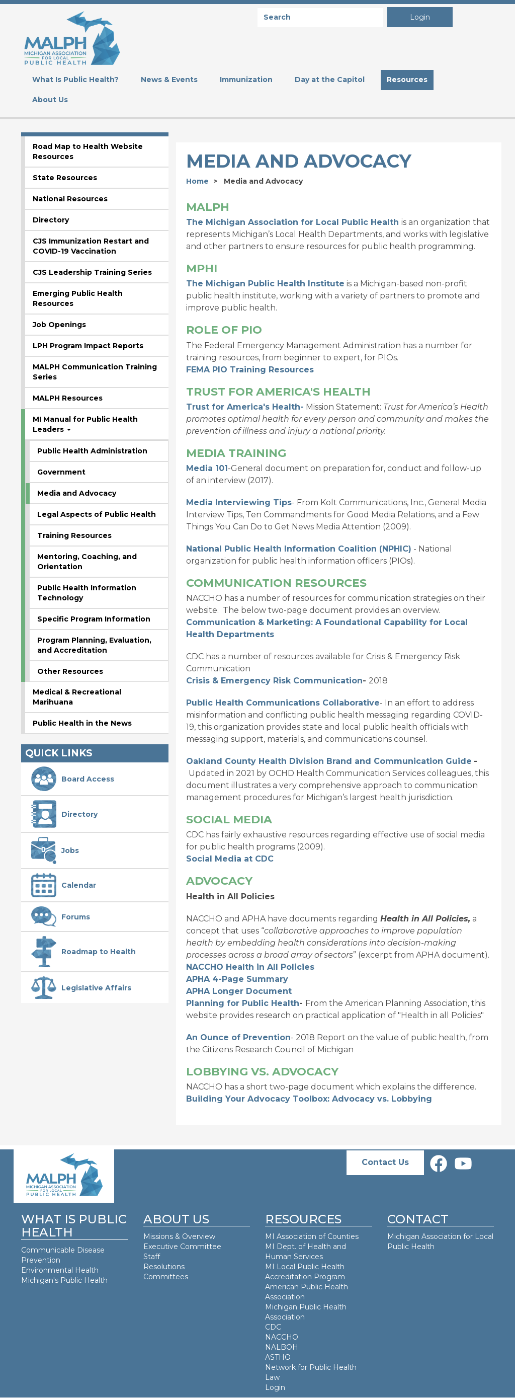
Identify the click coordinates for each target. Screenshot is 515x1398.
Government (61, 472)
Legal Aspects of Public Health (96, 514)
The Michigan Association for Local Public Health (292, 222)
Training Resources (74, 535)
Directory (51, 219)
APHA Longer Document (239, 991)
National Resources (70, 198)
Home (197, 181)
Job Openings (59, 324)
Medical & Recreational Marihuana (77, 697)
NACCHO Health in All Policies (250, 967)
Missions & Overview (179, 1236)
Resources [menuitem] (407, 79)
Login (420, 17)
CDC (273, 1327)
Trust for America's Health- (245, 407)
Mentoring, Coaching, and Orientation (87, 561)
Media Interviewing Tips (239, 502)
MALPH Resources (68, 398)
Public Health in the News (82, 723)
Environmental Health (60, 1270)
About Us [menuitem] (50, 99)
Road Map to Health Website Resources (88, 151)
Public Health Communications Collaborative (283, 703)
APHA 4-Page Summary (237, 979)
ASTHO (278, 1357)
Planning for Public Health (242, 1003)
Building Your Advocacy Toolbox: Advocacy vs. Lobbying (309, 1099)
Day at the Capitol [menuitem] (330, 79)
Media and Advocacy (76, 493)
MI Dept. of (286, 1246)
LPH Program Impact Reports (88, 345)
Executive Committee (182, 1246)
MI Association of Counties (312, 1236)
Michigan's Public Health (65, 1280)
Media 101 (207, 468)
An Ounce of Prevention (238, 1037)
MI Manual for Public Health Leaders (85, 424)
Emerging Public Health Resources (78, 298)
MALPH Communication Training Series (95, 371)
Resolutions (164, 1266)
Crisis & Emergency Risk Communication (274, 680)
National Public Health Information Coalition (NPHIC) (298, 549)
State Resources (65, 177)
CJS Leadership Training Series (92, 272)
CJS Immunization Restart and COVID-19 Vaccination (91, 246)
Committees (165, 1276)
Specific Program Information (93, 619)
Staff (151, 1256)
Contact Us (385, 1162)
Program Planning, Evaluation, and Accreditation (94, 645)
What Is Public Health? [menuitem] (75, 79)
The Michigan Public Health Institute (265, 283)
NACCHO (281, 1337)
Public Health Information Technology (86, 592)
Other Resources (70, 671)
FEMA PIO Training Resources (250, 369)
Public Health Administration (92, 450)
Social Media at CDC (230, 859)
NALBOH (281, 1347)
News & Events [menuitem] (169, 79)
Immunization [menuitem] (246, 79)
